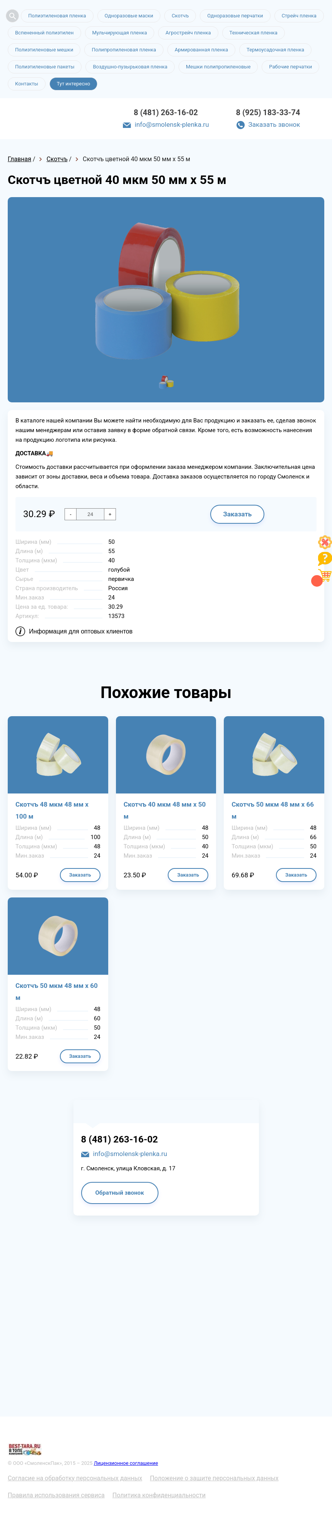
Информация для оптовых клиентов (81, 631)
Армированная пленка (201, 50)
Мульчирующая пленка (119, 33)
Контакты (26, 84)
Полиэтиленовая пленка (57, 16)
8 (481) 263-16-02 (166, 112)
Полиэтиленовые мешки (44, 50)
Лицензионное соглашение (126, 1463)
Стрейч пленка (299, 16)
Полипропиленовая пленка (124, 50)
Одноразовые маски (129, 16)
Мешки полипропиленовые (218, 67)
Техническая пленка (254, 33)
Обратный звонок (119, 1192)
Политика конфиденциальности (159, 1495)
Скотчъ (180, 16)
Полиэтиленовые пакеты (44, 67)
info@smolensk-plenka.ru (172, 124)
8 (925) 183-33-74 (268, 112)
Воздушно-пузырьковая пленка (130, 67)
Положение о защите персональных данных (214, 1478)
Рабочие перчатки (290, 67)
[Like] (325, 547)
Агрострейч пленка (188, 33)
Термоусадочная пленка (275, 50)
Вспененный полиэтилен (44, 33)
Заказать (237, 514)
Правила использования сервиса (56, 1495)
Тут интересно (73, 84)
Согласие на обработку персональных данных (75, 1478)
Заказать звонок (274, 124)
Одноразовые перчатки (235, 16)
